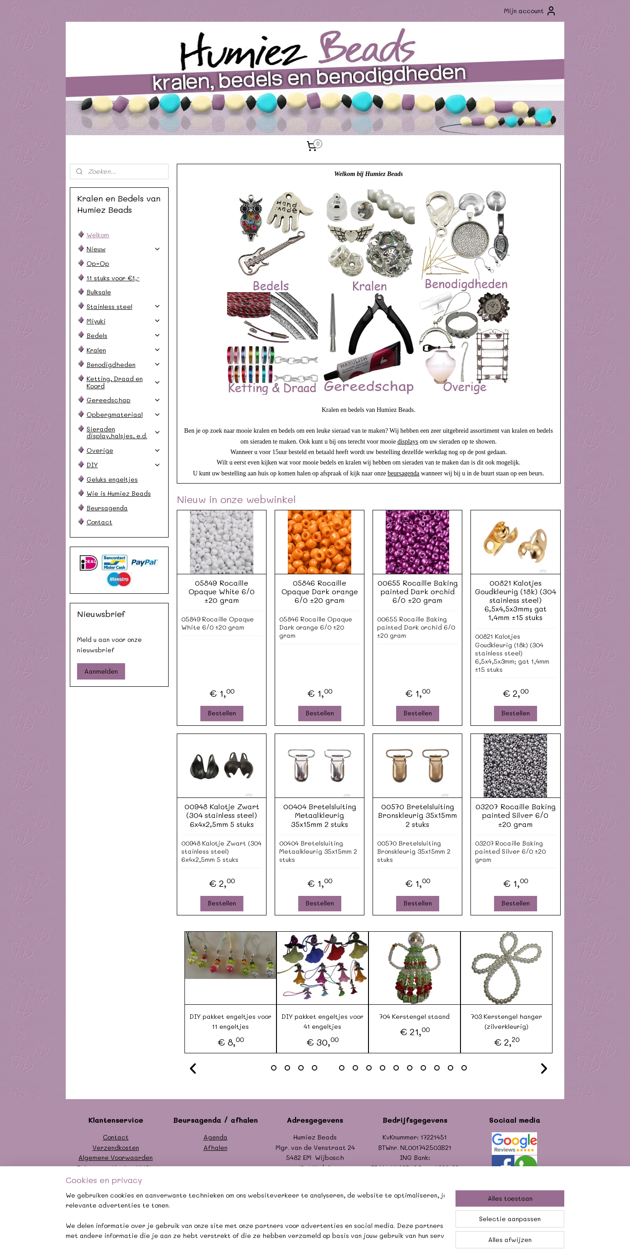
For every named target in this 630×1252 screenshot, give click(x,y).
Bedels (124, 335)
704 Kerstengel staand (414, 1016)
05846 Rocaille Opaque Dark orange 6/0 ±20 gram (319, 591)
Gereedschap (124, 400)
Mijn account (530, 10)
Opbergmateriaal (124, 414)
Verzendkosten (115, 1147)
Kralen (124, 350)
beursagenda (403, 473)
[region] (255, 1216)
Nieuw (124, 249)
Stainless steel (124, 306)
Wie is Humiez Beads (119, 493)
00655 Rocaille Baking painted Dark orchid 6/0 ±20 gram (417, 591)
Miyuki (124, 321)
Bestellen (221, 713)
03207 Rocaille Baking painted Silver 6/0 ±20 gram (515, 815)
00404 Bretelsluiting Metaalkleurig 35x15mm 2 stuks (319, 815)
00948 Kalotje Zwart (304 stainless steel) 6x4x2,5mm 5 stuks (221, 815)
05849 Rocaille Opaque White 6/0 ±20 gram (222, 591)
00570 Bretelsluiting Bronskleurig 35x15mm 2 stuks (417, 815)
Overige (124, 450)
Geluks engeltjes (112, 479)
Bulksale (99, 292)
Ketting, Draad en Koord (124, 382)
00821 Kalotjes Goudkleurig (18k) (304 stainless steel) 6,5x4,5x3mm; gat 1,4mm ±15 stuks (515, 600)
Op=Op (98, 263)
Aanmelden (101, 671)
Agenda (216, 1137)
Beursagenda (107, 508)
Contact (99, 522)
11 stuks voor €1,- (113, 278)
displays (407, 441)
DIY (124, 464)
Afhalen (216, 1147)
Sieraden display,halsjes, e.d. (124, 432)
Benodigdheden (124, 364)
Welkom (98, 234)
